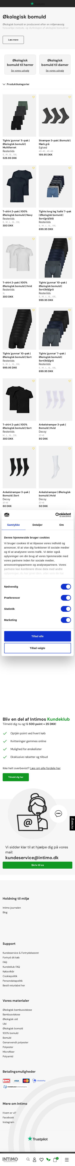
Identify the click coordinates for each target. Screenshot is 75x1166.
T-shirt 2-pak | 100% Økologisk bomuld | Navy (17, 213)
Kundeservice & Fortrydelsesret (21, 952)
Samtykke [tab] (13, 524)
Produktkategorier (16, 84)
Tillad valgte (37, 648)
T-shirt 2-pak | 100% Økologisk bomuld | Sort (17, 426)
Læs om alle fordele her (45, 768)
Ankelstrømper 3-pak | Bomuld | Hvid (52, 426)
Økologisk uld (10, 1019)
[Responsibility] (48, 1159)
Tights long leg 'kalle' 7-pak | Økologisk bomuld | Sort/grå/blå (55, 215)
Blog (5, 912)
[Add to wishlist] (33, 97)
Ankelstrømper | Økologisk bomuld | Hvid (55, 493)
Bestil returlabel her (14, 985)
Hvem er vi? (9, 1112)
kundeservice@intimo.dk (32, 857)
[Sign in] (34, 1159)
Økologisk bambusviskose (17, 1009)
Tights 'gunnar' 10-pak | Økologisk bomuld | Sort (17, 355)
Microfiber (8, 1051)
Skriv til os (37, 865)
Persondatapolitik (13, 980)
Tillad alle (37, 636)
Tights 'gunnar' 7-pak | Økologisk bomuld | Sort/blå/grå (52, 357)
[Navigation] (66, 1159)
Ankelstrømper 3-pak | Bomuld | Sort (16, 493)
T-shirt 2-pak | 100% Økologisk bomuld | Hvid (17, 284)
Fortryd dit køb (11, 957)
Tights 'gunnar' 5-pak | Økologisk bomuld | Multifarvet (16, 144)
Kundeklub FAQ (11, 966)
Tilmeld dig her (15, 777)
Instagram (8, 1122)
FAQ (5, 962)
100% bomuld (10, 1033)
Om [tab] (61, 524)
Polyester (8, 1047)
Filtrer (72, 823)
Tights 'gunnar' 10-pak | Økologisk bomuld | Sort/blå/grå (53, 286)
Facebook (8, 1117)
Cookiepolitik (10, 976)
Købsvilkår (8, 971)
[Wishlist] (41, 1159)
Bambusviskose (11, 1014)
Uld (4, 1023)
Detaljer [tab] (38, 524)
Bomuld (7, 1037)
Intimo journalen (12, 907)
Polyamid (8, 1056)
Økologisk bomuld (13, 1028)
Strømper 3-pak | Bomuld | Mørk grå (55, 142)
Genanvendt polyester (15, 1042)
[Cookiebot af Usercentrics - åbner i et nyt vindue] (55, 515)
